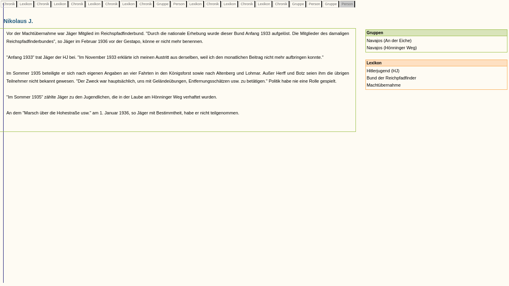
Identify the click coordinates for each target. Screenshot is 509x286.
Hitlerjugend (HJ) (383, 70)
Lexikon (26, 4)
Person (179, 4)
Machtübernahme (384, 85)
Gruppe (162, 4)
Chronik (9, 4)
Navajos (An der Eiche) (389, 40)
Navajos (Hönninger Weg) (392, 47)
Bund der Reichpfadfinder (391, 77)
